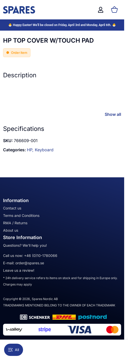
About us (10, 230)
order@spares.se (29, 263)
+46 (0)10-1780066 (40, 255)
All (13, 349)
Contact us (12, 208)
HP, (31, 149)
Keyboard (44, 149)
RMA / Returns (15, 223)
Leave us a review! (18, 270)
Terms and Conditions (21, 215)
